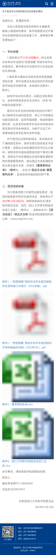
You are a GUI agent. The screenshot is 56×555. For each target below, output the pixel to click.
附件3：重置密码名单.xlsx (17, 404)
